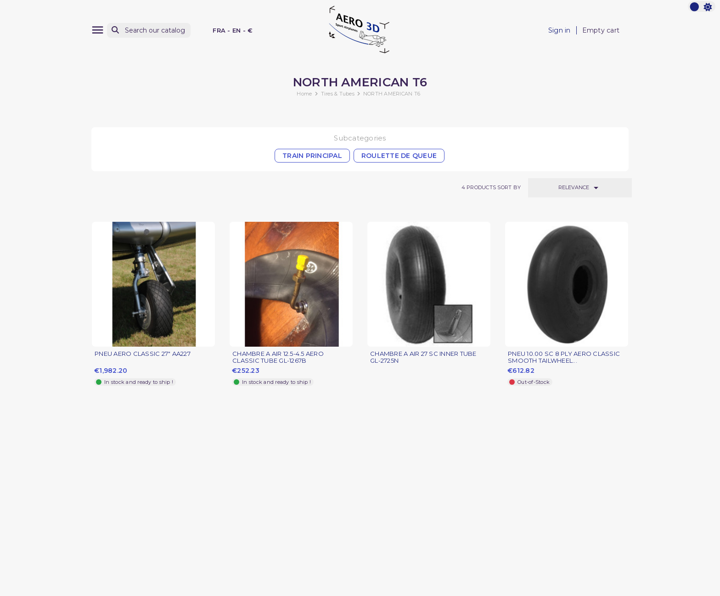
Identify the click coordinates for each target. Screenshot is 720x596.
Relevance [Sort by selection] (580, 187)
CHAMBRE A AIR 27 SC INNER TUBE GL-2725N (423, 357)
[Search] (149, 30)
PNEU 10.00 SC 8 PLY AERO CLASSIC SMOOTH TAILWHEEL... (564, 357)
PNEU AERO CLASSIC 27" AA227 (143, 353)
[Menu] (97, 30)
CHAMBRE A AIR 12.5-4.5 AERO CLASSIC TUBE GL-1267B (278, 357)
